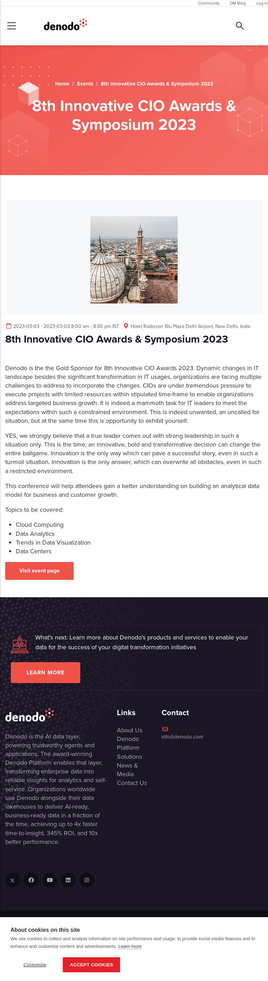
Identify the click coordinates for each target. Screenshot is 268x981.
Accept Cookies (91, 964)
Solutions (129, 756)
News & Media (127, 770)
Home (62, 84)
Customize (34, 964)
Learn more (46, 672)
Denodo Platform (128, 743)
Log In (262, 3)
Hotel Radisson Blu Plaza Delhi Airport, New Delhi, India (186, 326)
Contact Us (132, 782)
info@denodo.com (182, 733)
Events (85, 84)
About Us (129, 730)
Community (208, 3)
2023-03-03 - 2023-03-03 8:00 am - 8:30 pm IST (62, 326)
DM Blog (238, 3)
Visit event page (39, 571)
